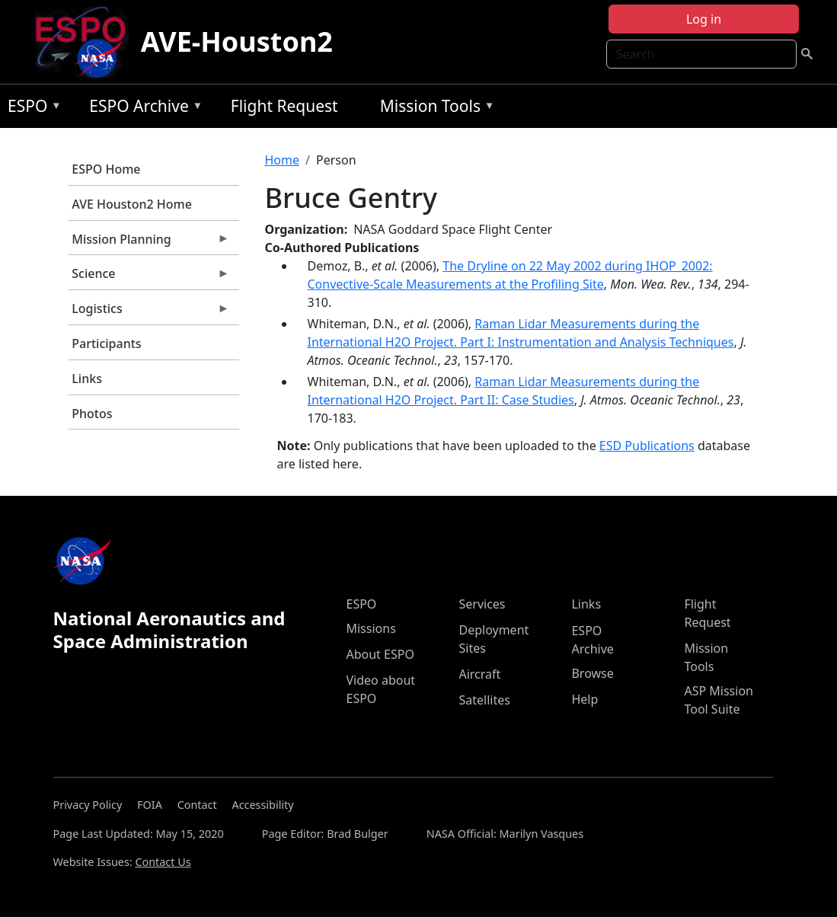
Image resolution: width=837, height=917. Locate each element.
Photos (92, 413)
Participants (106, 343)
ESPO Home (106, 169)
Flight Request (284, 106)
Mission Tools (433, 108)
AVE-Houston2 (237, 41)
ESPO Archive (142, 108)
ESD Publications (647, 445)
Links (87, 378)
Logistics (149, 312)
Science (149, 277)
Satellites (484, 700)
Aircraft (479, 674)
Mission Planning (149, 243)
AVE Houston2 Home (132, 204)
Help (584, 699)
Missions (370, 628)
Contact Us (162, 862)
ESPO (31, 108)
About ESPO (380, 654)
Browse (592, 673)
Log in (703, 19)
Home (282, 160)
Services (481, 604)
